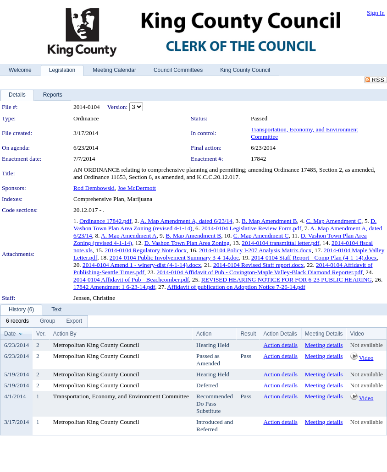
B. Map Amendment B (269, 220)
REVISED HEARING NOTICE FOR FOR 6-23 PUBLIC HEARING (286, 279)
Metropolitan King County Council (96, 345)
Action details (280, 345)
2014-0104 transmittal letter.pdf (280, 242)
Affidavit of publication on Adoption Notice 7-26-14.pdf (236, 286)
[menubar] (44, 321)
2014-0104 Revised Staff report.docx (258, 264)
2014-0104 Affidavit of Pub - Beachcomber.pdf (131, 279)
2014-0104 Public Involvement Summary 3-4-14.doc (174, 257)
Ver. (41, 334)
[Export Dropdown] (74, 321)
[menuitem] (17, 321)
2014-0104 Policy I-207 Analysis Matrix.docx (255, 250)
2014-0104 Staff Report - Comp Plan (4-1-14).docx (314, 257)
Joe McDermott (137, 187)
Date (10, 334)
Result (248, 334)
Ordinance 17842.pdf (105, 220)
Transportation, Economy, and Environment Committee (121, 396)
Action (203, 334)
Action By (65, 334)
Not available (366, 345)
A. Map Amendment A (128, 235)
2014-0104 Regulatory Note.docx (146, 250)
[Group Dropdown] (47, 321)
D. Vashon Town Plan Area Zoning (187, 242)
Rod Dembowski (94, 187)
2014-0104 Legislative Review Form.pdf (251, 228)
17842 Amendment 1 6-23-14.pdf (114, 286)
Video (366, 357)
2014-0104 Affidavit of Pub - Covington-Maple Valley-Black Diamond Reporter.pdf (259, 272)
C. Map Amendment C (334, 220)
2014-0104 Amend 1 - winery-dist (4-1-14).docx (142, 264)
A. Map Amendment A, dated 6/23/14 (186, 220)
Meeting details (324, 345)
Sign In (376, 12)
